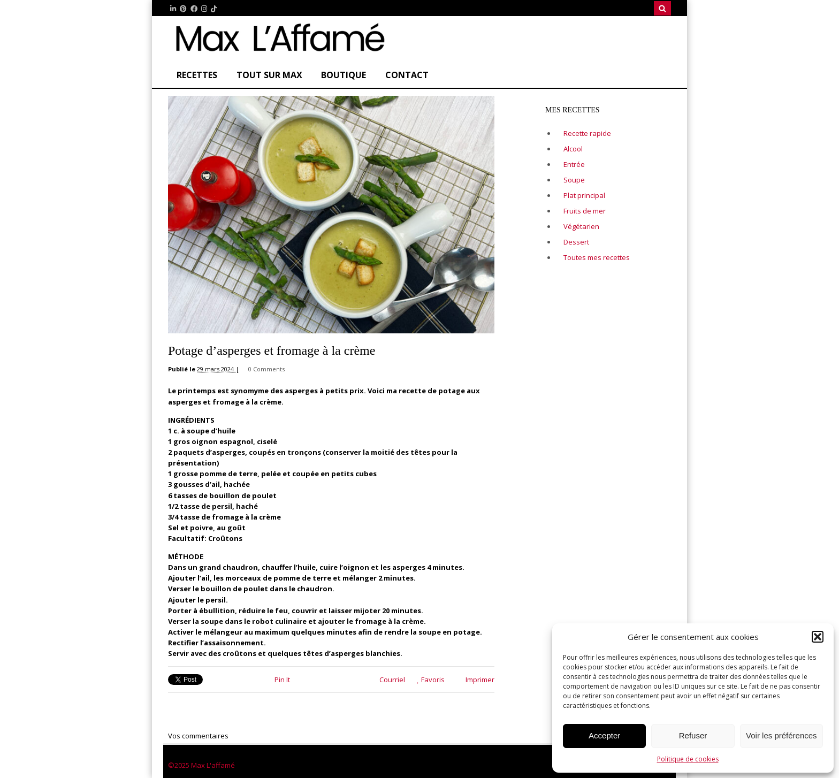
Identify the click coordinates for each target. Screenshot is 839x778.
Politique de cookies (688, 759)
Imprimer (475, 679)
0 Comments (266, 369)
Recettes (197, 75)
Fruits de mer (584, 211)
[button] (817, 636)
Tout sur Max (269, 75)
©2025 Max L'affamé (201, 765)
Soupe (574, 180)
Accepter (604, 735)
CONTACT (407, 75)
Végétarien (581, 226)
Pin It (282, 679)
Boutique (343, 75)
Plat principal (584, 195)
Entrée (574, 164)
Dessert (576, 242)
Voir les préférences (781, 735)
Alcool (573, 149)
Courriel (388, 679)
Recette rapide (587, 133)
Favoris (431, 679)
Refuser (693, 735)
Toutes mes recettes (596, 257)
